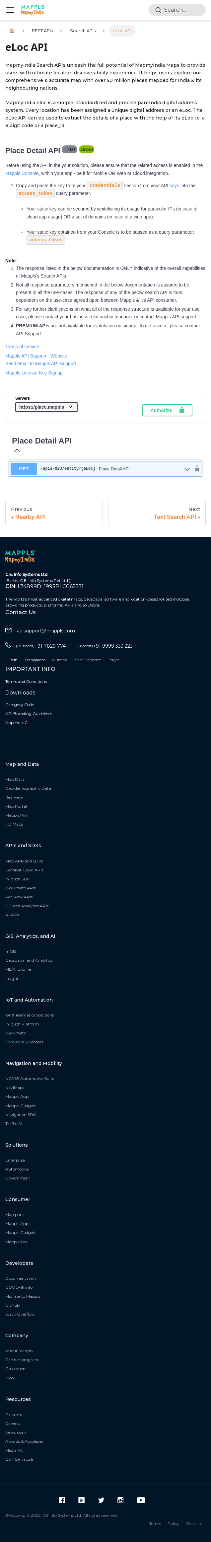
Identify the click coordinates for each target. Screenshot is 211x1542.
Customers (15, 1368)
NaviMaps (14, 1087)
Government (17, 1178)
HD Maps (14, 824)
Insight (12, 978)
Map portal (16, 1214)
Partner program (22, 1359)
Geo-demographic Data (28, 788)
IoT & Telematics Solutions (29, 1015)
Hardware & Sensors (24, 1041)
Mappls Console (21, 173)
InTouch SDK (17, 878)
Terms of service (22, 346)
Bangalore (35, 659)
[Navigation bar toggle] (10, 10)
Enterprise (15, 1160)
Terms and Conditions (26, 681)
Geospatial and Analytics (28, 960)
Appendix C (16, 722)
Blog (9, 1377)
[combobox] (177, 10)
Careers (12, 1423)
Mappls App (17, 1096)
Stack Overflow (20, 1314)
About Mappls (19, 1350)
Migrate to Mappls (22, 1296)
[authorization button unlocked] (195, 469)
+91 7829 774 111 (44, 646)
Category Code (19, 704)
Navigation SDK (20, 1114)
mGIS (10, 951)
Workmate (15, 1032)
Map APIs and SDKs (24, 860)
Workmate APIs (20, 887)
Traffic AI (13, 1123)
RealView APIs (19, 896)
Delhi (14, 659)
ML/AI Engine (18, 969)
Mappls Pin (16, 815)
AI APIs (12, 914)
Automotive (17, 1169)
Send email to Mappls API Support (40, 363)
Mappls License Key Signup (34, 372)
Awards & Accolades (24, 1441)
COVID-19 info (19, 1287)
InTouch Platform (22, 1023)
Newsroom (15, 1432)
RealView (14, 797)
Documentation (20, 1278)
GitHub (12, 1305)
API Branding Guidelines (28, 713)
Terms (155, 1523)
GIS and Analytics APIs (26, 905)
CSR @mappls (19, 1459)
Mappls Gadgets (20, 1105)
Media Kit (14, 1450)
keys (174, 185)
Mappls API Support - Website (36, 356)
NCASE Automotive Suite (29, 1078)
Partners (13, 1414)
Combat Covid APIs (24, 869)
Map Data (15, 779)
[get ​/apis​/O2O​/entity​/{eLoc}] (100, 469)
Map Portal (16, 806)
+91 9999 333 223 (104, 646)
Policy (173, 1523)
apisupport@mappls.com (40, 631)
